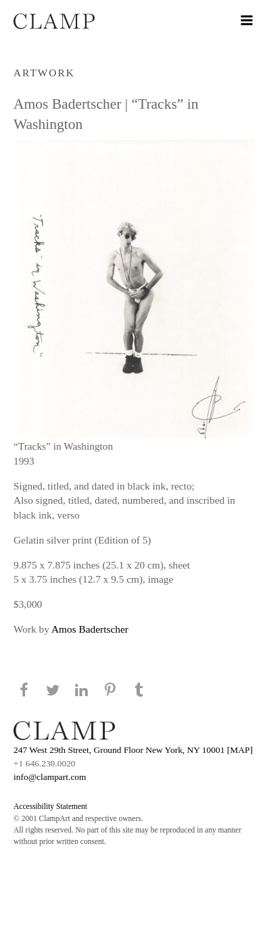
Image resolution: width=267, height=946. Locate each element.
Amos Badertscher (89, 629)
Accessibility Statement (50, 806)
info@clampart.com (50, 777)
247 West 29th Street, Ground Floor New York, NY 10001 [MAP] (133, 750)
